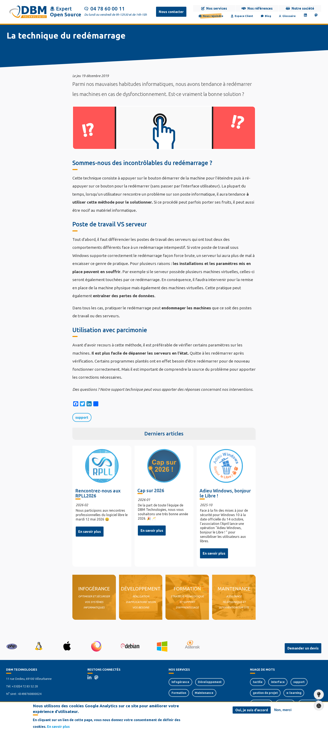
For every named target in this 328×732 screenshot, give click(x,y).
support (81, 417)
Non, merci (283, 710)
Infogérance (180, 682)
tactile (258, 682)
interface (278, 682)
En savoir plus (89, 531)
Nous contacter (171, 12)
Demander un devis (303, 648)
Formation (179, 693)
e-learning (293, 693)
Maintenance (204, 693)
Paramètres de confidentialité (317, 706)
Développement (210, 682)
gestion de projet (265, 693)
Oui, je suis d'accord (251, 710)
